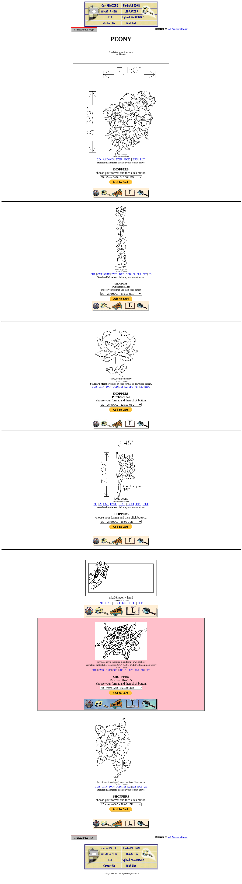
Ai (104, 159)
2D (99, 159)
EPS (135, 159)
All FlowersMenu (178, 29)
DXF (118, 159)
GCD (126, 159)
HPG (132, 603)
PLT (142, 159)
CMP (106, 504)
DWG (110, 159)
